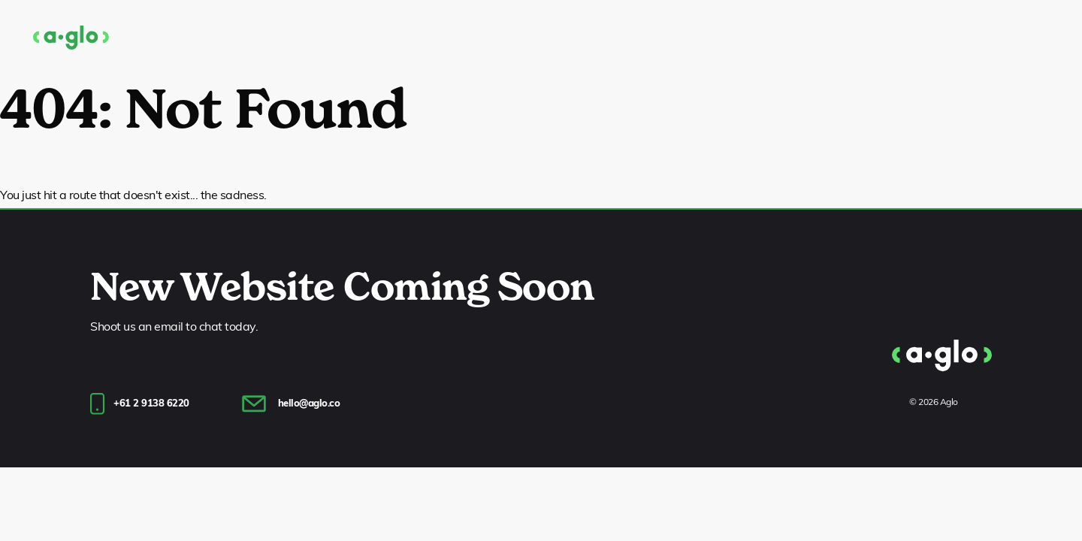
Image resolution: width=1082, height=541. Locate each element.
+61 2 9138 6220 (151, 404)
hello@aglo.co (309, 404)
